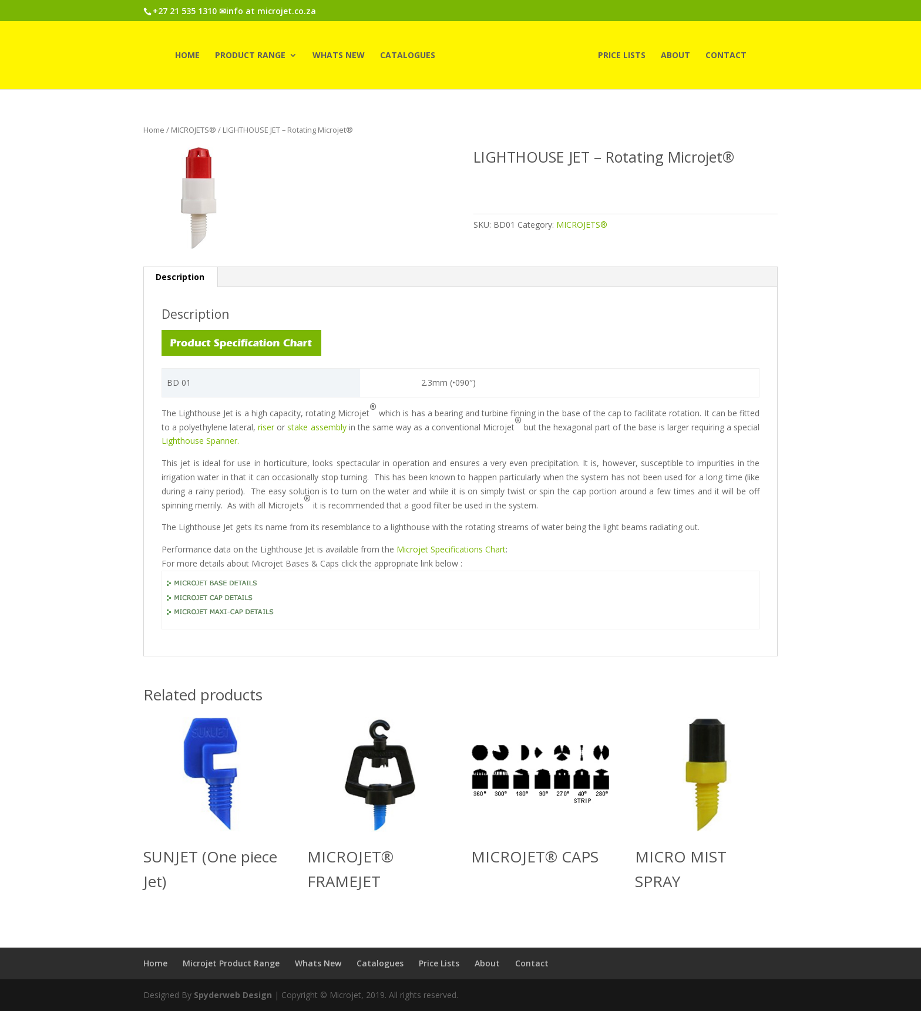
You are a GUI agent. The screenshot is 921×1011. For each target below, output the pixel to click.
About (675, 55)
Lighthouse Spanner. (200, 440)
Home (187, 55)
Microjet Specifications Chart (451, 549)
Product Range (250, 55)
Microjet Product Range (231, 963)
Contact (726, 55)
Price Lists (622, 55)
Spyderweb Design (233, 994)
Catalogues (407, 55)
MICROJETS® (193, 129)
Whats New (338, 55)
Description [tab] (180, 276)
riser (266, 427)
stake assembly (316, 427)
